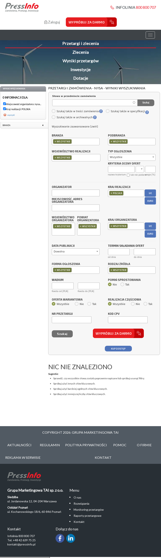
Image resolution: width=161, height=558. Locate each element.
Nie (112, 285)
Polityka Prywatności (86, 445)
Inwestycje (80, 69)
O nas (77, 497)
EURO (150, 200)
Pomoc (119, 445)
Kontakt (103, 457)
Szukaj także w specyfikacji (125, 111)
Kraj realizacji (119, 187)
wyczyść (11, 115)
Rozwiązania (81, 503)
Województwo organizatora (63, 219)
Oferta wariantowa (67, 299)
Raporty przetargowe (87, 515)
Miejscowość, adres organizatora (67, 201)
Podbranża (116, 135)
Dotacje (80, 78)
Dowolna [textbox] (59, 251)
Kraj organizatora (122, 219)
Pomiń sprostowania (124, 280)
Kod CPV (113, 313)
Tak (125, 285)
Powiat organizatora (88, 219)
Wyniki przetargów (80, 60)
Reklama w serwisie (22, 457)
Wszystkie (60, 304)
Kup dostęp (118, 348)
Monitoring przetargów (89, 509)
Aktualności (19, 445)
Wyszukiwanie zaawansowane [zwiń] (75, 126)
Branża (57, 135)
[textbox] (74, 141)
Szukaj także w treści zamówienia (75, 111)
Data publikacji (63, 245)
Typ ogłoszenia (120, 151)
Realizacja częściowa (124, 299)
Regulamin (50, 445)
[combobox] (76, 141)
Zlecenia (80, 52)
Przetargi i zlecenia (80, 43)
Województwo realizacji (71, 151)
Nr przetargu (62, 313)
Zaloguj (52, 22)
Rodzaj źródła (119, 264)
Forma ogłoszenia (66, 264)
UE (150, 193)
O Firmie (144, 445)
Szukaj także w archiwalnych (72, 117)
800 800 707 (146, 7)
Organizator (62, 187)
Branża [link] (6, 125)
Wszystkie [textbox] (116, 157)
